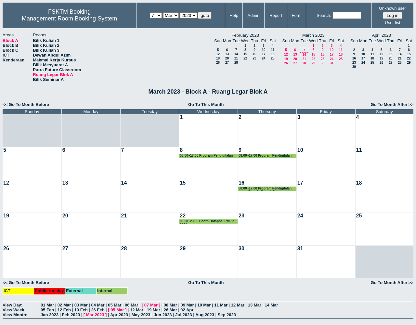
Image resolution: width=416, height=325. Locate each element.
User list (392, 22)
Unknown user (392, 8)
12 (218, 54)
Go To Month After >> (392, 104)
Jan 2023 (49, 314)
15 (245, 54)
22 (245, 58)
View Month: (15, 314)
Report (275, 15)
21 (236, 58)
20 (227, 58)
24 (263, 58)
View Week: (14, 309)
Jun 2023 (163, 314)
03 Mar (81, 305)
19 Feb (81, 309)
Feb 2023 (71, 314)
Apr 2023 (119, 314)
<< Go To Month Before (26, 104)
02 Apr (186, 309)
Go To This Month (206, 104)
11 (272, 50)
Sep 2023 (227, 314)
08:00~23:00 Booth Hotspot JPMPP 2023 (207, 221)
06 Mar (131, 305)
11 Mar (221, 305)
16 (254, 54)
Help (233, 15)
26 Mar (170, 309)
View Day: (12, 305)
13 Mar (254, 305)
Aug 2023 (204, 314)
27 (227, 62)
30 (322, 63)
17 (263, 54)
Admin (253, 15)
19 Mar (153, 309)
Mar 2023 (95, 314)
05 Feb (47, 309)
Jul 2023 (183, 314)
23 (254, 58)
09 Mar (187, 305)
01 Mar (47, 305)
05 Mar (114, 305)
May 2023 (141, 314)
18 (272, 54)
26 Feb (97, 309)
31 (331, 63)
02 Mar (64, 305)
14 (236, 54)
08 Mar (170, 305)
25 (272, 58)
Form (297, 15)
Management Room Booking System (69, 18)
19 (218, 58)
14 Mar (271, 305)
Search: (324, 15)
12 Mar (237, 305)
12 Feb (64, 309)
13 (227, 54)
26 (218, 62)
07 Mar (151, 305)
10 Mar (204, 305)
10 (263, 50)
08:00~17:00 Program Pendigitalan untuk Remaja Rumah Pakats (206, 156)
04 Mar (97, 305)
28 (236, 62)
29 (313, 63)
